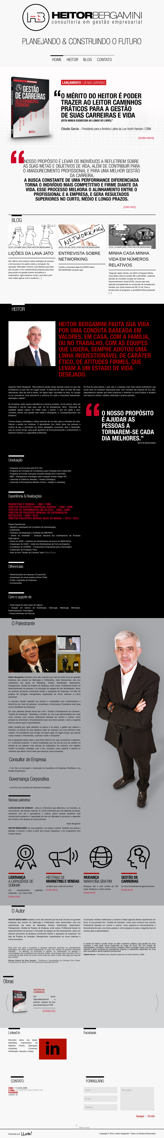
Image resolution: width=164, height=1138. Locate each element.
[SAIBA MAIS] (146, 137)
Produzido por (14, 1133)
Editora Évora (50, 552)
